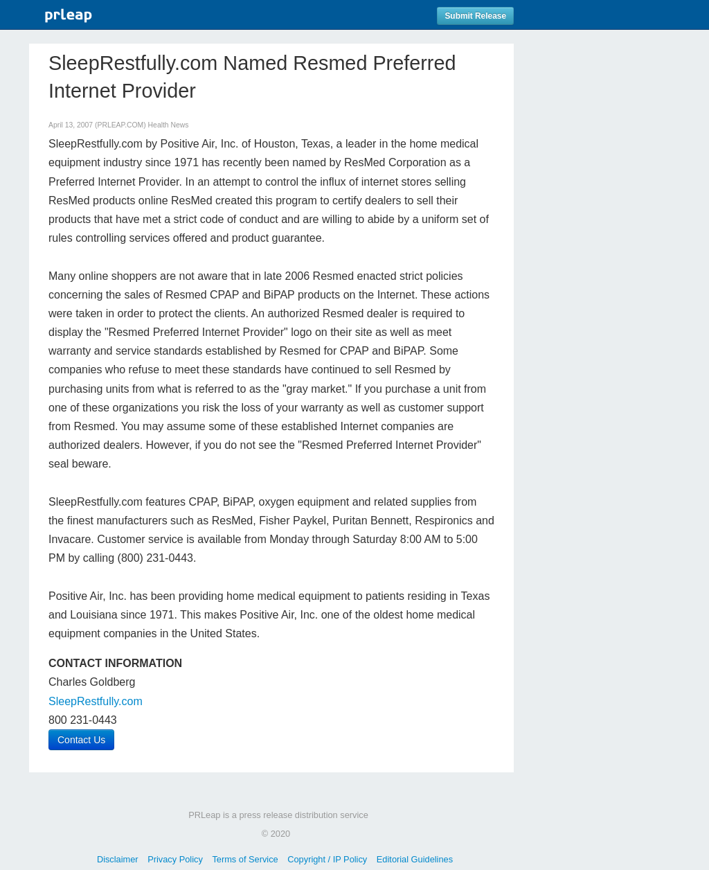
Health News (168, 125)
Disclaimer (117, 859)
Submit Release (475, 16)
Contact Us (81, 739)
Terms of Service (245, 859)
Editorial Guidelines (415, 859)
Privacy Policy (175, 859)
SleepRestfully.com (95, 701)
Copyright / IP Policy (327, 859)
